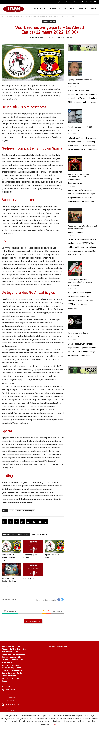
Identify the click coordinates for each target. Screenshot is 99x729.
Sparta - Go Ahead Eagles (25, 511)
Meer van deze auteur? (40, 534)
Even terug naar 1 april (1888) (80, 127)
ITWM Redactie (37, 37)
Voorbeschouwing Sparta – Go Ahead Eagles (9, 557)
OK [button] (55, 725)
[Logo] (13, 9)
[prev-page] (3, 586)
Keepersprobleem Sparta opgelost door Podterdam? (82, 227)
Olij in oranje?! (28, 578)
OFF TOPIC (62, 9)
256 (69, 37)
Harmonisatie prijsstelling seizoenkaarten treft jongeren (80, 280)
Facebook (14, 710)
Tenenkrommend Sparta (78, 333)
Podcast (92, 9)
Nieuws (44, 9)
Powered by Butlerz (57, 646)
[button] (74, 2)
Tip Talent (82, 9)
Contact (72, 9)
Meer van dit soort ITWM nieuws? (16, 534)
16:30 (11, 511)
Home (36, 9)
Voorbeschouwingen (16, 16)
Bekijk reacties (33, 621)
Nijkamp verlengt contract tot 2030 (82, 80)
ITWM (53, 9)
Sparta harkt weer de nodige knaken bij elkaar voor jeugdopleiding (80, 176)
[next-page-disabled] (7, 586)
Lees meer (92, 102)
